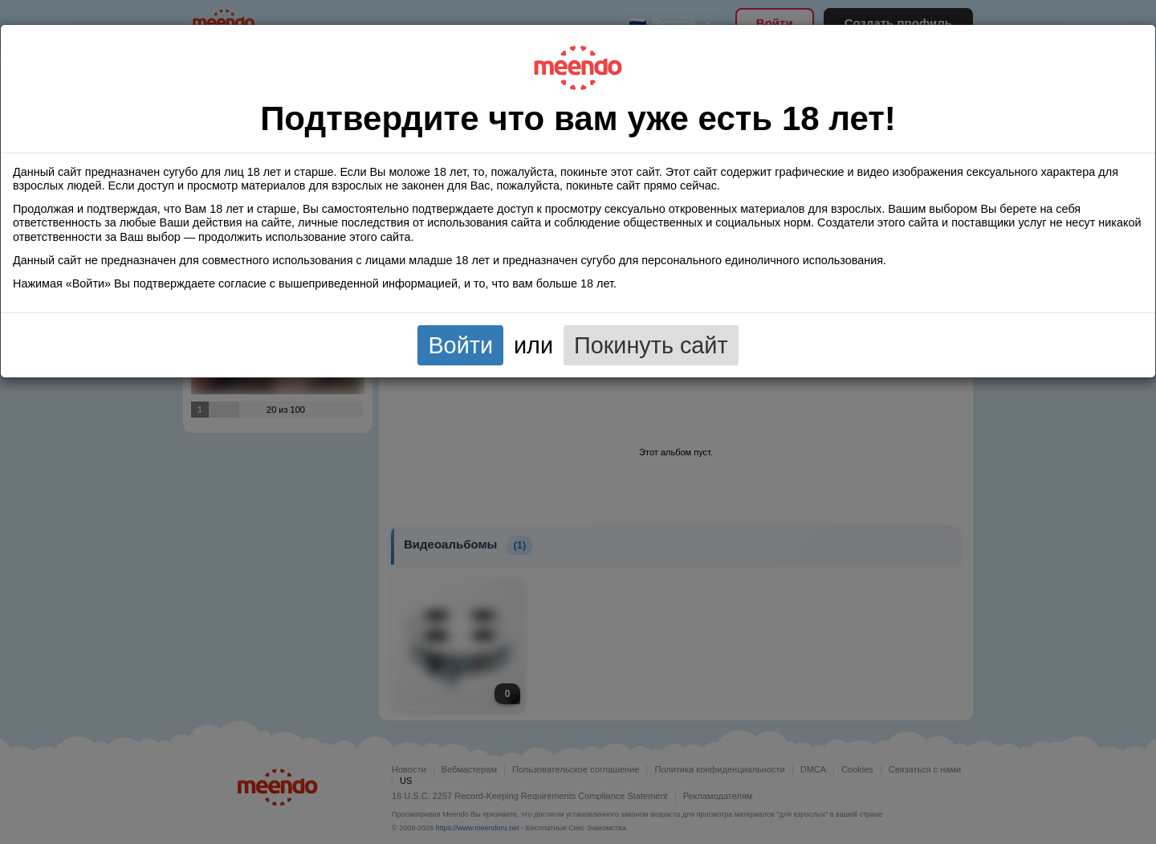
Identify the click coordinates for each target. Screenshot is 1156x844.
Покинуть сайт (651, 345)
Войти (460, 345)
